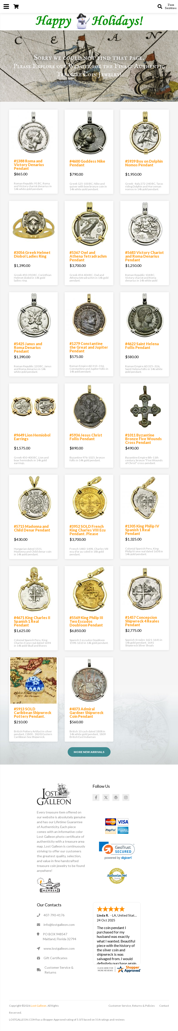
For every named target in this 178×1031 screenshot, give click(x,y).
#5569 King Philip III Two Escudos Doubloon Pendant (86, 621)
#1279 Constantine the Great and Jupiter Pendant (89, 347)
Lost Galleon (38, 1005)
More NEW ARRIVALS (89, 752)
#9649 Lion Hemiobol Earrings (32, 437)
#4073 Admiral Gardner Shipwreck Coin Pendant (86, 712)
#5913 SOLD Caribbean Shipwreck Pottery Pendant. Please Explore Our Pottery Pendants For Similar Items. (33, 718)
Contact (164, 1005)
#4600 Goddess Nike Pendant (87, 163)
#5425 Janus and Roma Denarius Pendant (28, 347)
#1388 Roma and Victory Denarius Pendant (29, 165)
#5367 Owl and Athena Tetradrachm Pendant (88, 256)
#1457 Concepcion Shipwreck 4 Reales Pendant (142, 621)
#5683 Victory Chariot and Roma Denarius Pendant (144, 256)
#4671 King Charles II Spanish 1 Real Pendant (32, 621)
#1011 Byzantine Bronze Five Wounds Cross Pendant (143, 439)
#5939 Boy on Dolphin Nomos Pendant (144, 163)
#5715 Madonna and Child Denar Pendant (32, 528)
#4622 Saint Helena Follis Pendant (142, 346)
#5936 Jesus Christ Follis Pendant (86, 437)
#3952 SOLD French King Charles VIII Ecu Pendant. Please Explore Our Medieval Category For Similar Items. (88, 535)
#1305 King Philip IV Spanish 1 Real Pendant (142, 530)
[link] (117, 850)
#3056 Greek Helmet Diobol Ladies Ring (32, 254)
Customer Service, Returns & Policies (131, 1005)
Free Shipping (171, 6)
